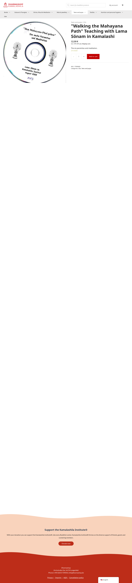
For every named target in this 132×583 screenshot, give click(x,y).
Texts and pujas (81, 12)
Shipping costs (86, 44)
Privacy (50, 578)
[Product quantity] (78, 56)
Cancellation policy (76, 578)
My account (113, 5)
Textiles (94, 12)
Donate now (66, 543)
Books (8, 12)
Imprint (58, 578)
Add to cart (93, 56)
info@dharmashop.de (76, 573)
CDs (79, 68)
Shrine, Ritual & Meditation (44, 12)
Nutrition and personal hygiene (113, 12)
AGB (65, 578)
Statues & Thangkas (22, 12)
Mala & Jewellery (64, 12)
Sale (5, 16)
